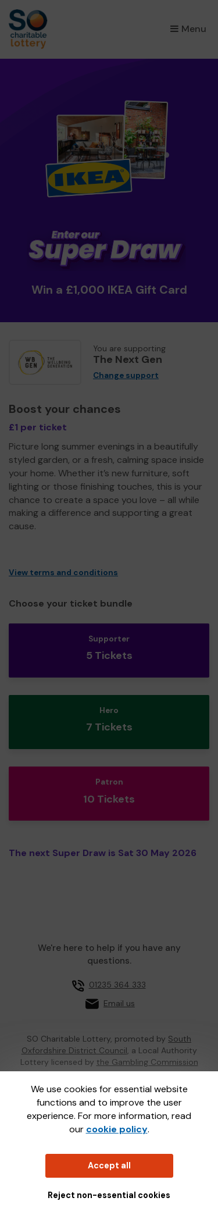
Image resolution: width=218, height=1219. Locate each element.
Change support (126, 375)
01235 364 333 (117, 984)
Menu (188, 29)
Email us (119, 1003)
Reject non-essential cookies (109, 1195)
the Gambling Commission (147, 1062)
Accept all (109, 1165)
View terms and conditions (63, 573)
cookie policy (117, 1129)
